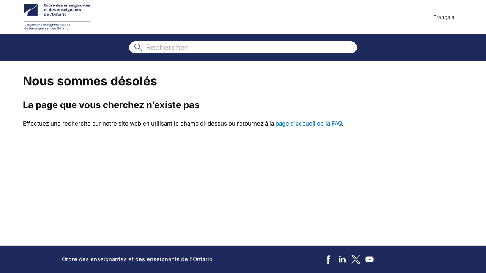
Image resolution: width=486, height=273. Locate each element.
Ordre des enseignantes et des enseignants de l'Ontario (137, 259)
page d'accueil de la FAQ (309, 123)
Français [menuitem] (443, 17)
